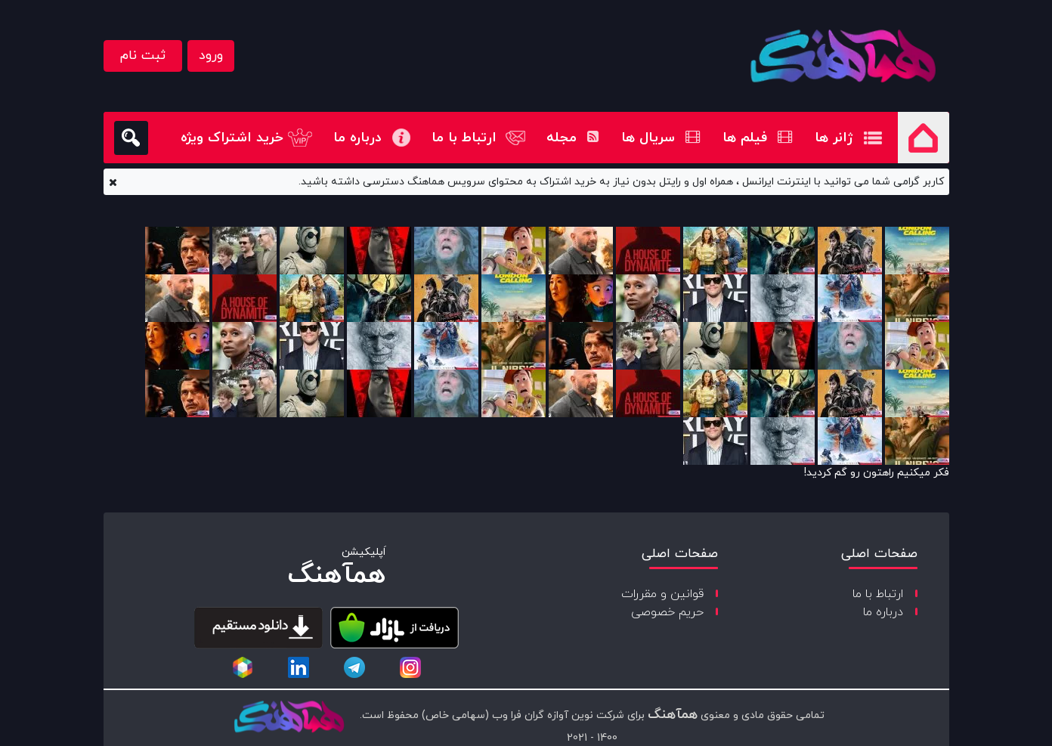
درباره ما (357, 137)
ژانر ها (834, 137)
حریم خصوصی (667, 612)
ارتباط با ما (464, 137)
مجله (572, 137)
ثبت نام (143, 55)
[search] (131, 138)
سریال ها (660, 137)
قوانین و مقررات (662, 594)
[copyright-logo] (288, 718)
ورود (211, 55)
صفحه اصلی (923, 137)
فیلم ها (757, 137)
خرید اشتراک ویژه (232, 137)
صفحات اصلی (879, 553)
